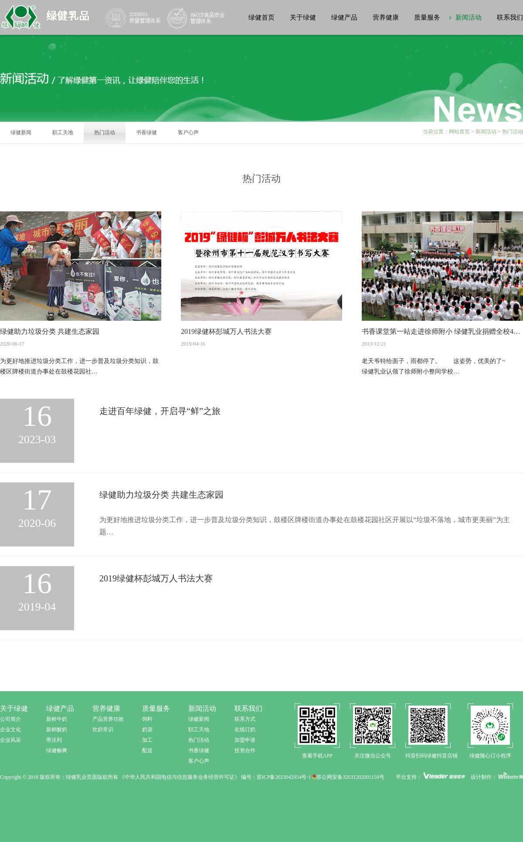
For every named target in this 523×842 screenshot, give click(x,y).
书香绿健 (146, 132)
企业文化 (10, 730)
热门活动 (104, 132)
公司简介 (10, 719)
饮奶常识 (102, 730)
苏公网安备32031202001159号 (348, 777)
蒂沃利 (54, 740)
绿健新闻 (20, 132)
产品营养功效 (108, 719)
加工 (147, 740)
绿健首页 (261, 17)
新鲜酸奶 (56, 730)
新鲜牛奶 (56, 719)
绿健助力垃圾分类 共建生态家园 (49, 331)
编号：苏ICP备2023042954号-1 (276, 777)
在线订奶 (244, 730)
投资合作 (244, 750)
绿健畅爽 (56, 750)
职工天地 (62, 132)
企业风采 (10, 740)
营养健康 (386, 17)
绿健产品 (344, 17)
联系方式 (244, 719)
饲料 (147, 719)
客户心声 (188, 132)
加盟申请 (244, 740)
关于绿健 (303, 17)
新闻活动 (468, 17)
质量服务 (427, 17)
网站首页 (459, 132)
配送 (147, 750)
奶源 (147, 730)
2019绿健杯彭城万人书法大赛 (226, 331)
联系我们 (510, 17)
